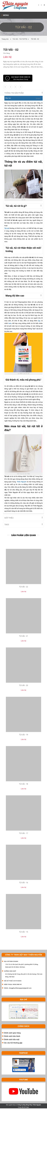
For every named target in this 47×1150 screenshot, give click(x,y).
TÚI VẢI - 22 (23, 587)
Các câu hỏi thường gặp (13, 1043)
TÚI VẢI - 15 (23, 932)
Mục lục (8, 98)
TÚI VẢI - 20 (23, 685)
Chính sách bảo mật (11, 1039)
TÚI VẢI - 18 (23, 784)
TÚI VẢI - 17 (23, 833)
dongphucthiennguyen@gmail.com (20, 988)
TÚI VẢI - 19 (23, 734)
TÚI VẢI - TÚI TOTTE (19, 39)
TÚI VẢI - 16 (23, 882)
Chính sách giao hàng (12, 1033)
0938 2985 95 (17, 984)
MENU (5, 15)
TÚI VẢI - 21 (23, 636)
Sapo (27, 1107)
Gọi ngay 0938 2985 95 (17, 78)
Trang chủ (6, 39)
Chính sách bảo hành (12, 1036)
